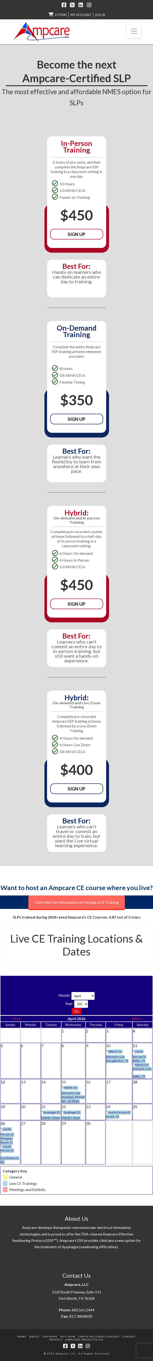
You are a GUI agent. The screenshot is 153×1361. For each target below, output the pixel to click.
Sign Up (76, 234)
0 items (61, 15)
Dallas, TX (139, 1060)
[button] (134, 31)
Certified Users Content (99, 1336)
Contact (129, 1336)
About (34, 1336)
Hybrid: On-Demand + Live (142, 1066)
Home (21, 1336)
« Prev (16, 1018)
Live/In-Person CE (119, 1112)
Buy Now (68, 1336)
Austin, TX (112, 1116)
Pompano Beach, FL (7, 1140)
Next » (137, 1018)
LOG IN (100, 15)
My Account (80, 15)
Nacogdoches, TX (117, 1060)
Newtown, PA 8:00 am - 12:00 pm (73, 1099)
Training (50, 1336)
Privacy (56, 1339)
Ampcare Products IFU (85, 1339)
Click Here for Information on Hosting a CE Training (77, 902)
